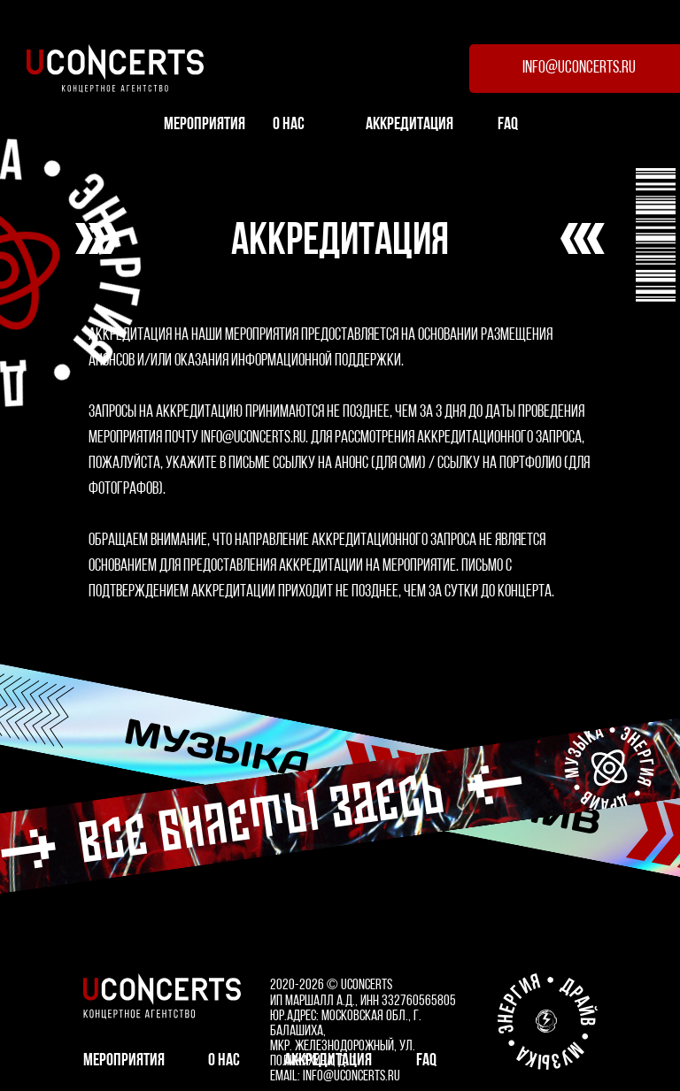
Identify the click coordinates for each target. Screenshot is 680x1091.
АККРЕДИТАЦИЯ (409, 125)
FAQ (508, 125)
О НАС (289, 125)
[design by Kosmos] (546, 1021)
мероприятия (204, 125)
